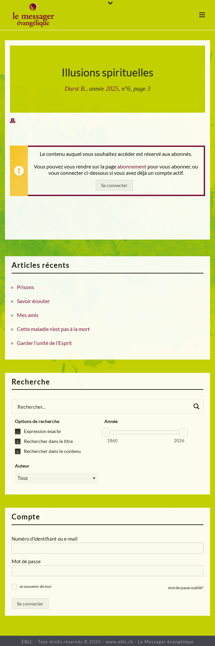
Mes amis (27, 315)
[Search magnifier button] (196, 406)
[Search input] (103, 406)
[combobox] (56, 478)
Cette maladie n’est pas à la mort (53, 329)
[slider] (106, 432)
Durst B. (75, 88)
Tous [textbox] (23, 478)
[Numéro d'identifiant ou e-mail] (107, 548)
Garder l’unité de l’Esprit (44, 343)
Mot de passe (26, 561)
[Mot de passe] (107, 570)
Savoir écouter (33, 301)
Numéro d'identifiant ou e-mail (45, 539)
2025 (112, 88)
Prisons (25, 287)
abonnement (131, 166)
